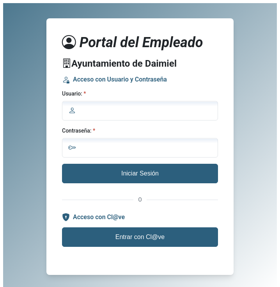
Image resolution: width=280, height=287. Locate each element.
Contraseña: (77, 131)
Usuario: (72, 93)
